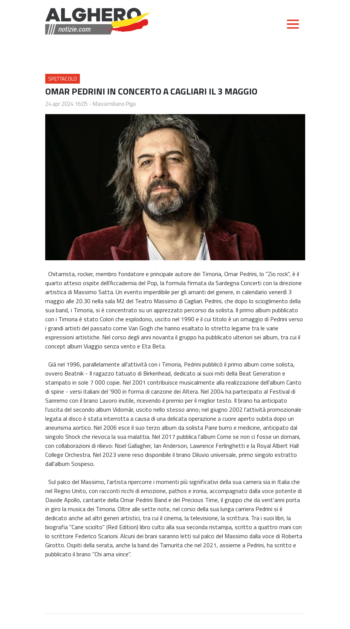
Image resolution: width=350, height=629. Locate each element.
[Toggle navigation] (293, 24)
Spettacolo (62, 78)
